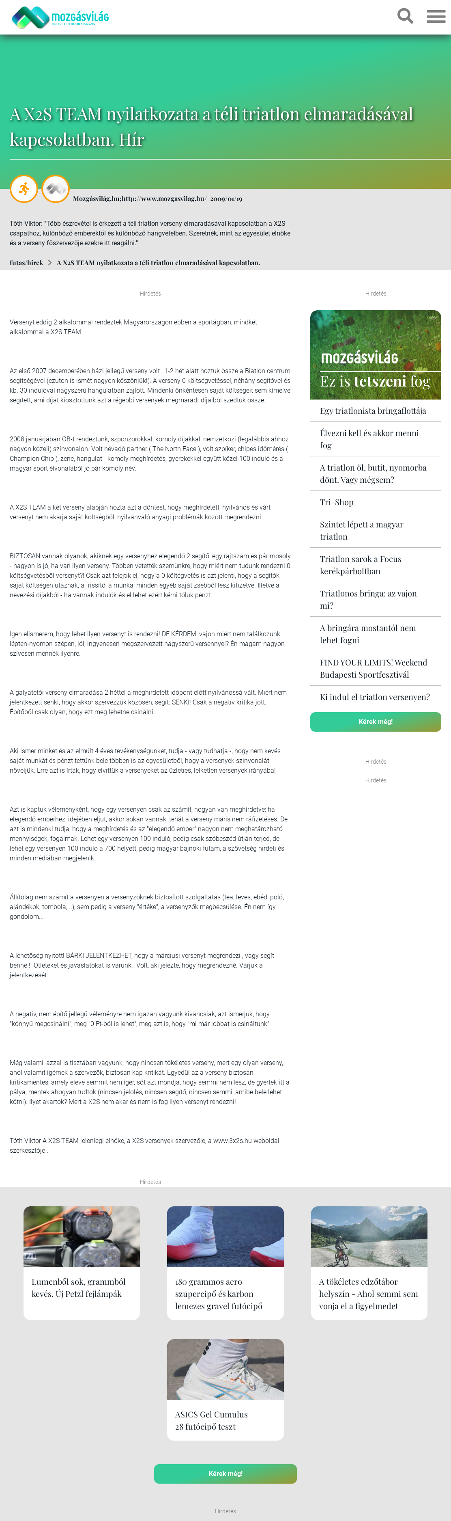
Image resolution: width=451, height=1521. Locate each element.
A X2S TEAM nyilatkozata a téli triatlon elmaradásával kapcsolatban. (158, 262)
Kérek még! (376, 721)
